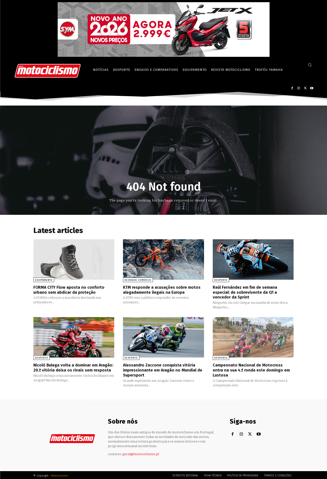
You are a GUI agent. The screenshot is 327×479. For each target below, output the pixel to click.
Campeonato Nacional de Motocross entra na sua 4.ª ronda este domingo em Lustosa (253, 369)
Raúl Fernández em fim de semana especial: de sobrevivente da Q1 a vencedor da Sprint (247, 292)
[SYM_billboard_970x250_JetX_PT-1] (164, 55)
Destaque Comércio (138, 280)
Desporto (221, 280)
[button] (310, 65)
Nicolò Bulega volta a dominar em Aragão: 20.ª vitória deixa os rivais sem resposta (72, 369)
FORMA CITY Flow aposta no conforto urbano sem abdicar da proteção (70, 290)
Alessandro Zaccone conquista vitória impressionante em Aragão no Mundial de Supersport (161, 369)
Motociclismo (59, 474)
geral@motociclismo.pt (141, 453)
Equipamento (44, 280)
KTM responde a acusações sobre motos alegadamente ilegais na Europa (162, 290)
